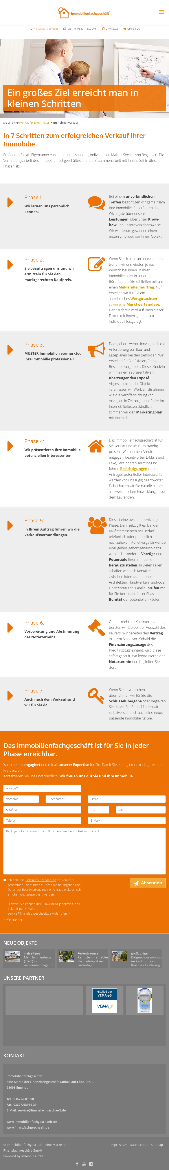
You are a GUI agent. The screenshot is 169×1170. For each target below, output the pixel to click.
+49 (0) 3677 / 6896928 (45, 28)
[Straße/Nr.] (42, 810)
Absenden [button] (151, 883)
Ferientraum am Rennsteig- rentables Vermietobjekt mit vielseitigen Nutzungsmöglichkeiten (95, 961)
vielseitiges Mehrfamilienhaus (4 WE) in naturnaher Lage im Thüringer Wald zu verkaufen (38, 963)
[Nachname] (63, 799)
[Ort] (141, 810)
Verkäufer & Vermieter (34, 123)
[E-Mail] (127, 820)
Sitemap (157, 1145)
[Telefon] (42, 820)
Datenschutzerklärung (41, 880)
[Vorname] (21, 799)
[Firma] (127, 799)
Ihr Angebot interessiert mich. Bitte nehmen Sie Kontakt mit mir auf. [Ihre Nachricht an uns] (84, 851)
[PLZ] (98, 810)
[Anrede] (42, 788)
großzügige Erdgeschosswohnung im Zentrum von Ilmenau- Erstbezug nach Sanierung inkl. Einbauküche (147, 963)
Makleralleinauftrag (136, 287)
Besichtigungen (133, 468)
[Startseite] (85, 12)
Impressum (118, 1145)
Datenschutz (139, 1145)
